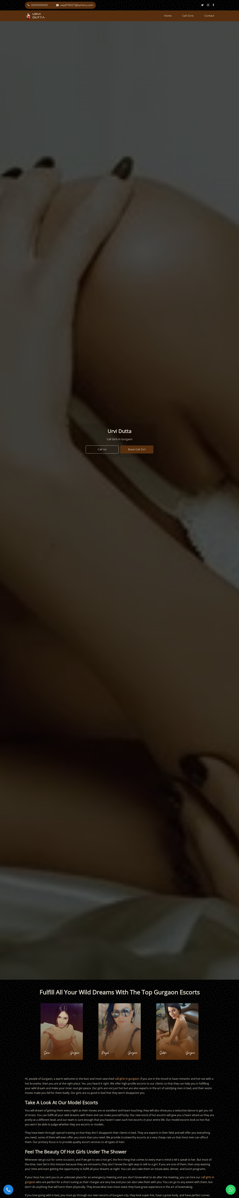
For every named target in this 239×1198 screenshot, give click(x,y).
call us (102, 449)
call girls (188, 16)
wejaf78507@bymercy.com (74, 5)
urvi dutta (28, 16)
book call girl (137, 449)
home (168, 16)
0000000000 (38, 5)
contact (209, 16)
